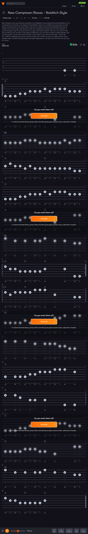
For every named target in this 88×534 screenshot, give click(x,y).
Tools (76, 530)
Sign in (83, 6)
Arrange (61, 530)
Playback (69, 530)
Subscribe (82, 2)
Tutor (54, 530)
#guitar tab (5, 45)
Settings (83, 530)
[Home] (3, 3)
